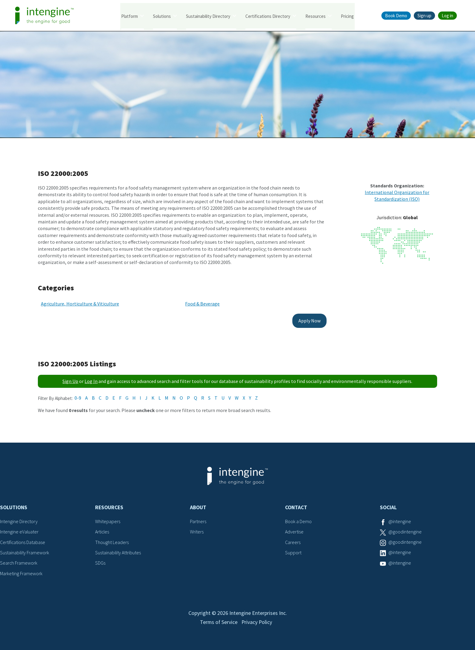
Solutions (162, 16)
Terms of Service (218, 622)
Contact (296, 506)
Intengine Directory (19, 519)
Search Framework (19, 561)
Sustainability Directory (208, 16)
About (198, 506)
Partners (198, 519)
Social (388, 506)
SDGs (100, 561)
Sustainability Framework (24, 551)
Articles (102, 530)
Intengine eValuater (19, 530)
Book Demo (396, 15)
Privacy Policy (257, 622)
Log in (447, 15)
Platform (129, 16)
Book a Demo (298, 519)
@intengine (399, 519)
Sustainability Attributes (118, 551)
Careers (293, 540)
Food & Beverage (199, 302)
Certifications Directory (267, 16)
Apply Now (303, 319)
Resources (315, 16)
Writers (197, 530)
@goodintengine (405, 530)
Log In (91, 380)
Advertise (294, 530)
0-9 (78, 396)
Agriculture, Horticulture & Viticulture (80, 302)
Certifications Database (22, 540)
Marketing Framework (21, 572)
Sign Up (70, 380)
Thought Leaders (112, 540)
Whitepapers (107, 519)
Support (293, 551)
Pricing (347, 16)
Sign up (424, 15)
